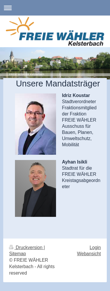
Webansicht (89, 253)
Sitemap (17, 253)
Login (95, 247)
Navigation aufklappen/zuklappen (55, 7)
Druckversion (26, 247)
